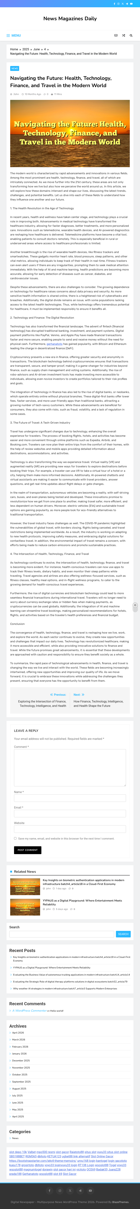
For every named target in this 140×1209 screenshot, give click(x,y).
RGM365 (31, 1156)
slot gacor (62, 1152)
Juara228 (114, 1169)
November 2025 (21, 1067)
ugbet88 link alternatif (76, 1156)
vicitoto (81, 1169)
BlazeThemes (120, 1202)
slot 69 (57, 1174)
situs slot (90, 1152)
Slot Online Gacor (102, 1156)
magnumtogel (33, 1169)
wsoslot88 (101, 1165)
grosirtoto (27, 1165)
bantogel (101, 1161)
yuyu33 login (69, 1165)
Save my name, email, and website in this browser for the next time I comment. (66, 838)
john (16, 94)
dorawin (47, 1169)
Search (14, 927)
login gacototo (117, 1161)
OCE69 (91, 1169)
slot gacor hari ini (64, 1169)
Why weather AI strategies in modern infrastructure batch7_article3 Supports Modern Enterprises (65, 988)
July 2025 (17, 1095)
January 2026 (19, 1053)
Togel (112, 1165)
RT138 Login (86, 1165)
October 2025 (19, 1074)
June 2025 (17, 1102)
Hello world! (56, 1011)
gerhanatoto (55, 344)
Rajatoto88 (77, 1152)
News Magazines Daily (70, 18)
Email (18, 807)
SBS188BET (17, 1156)
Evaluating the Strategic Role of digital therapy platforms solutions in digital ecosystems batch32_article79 (70, 981)
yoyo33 (121, 1165)
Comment (21, 747)
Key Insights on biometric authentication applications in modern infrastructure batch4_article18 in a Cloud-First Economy (83, 882)
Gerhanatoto (30, 1174)
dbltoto (41, 1156)
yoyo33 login (53, 1165)
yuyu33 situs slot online (112, 1152)
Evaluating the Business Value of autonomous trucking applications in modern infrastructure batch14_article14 (71, 974)
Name (19, 792)
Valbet (32, 1152)
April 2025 (18, 1116)
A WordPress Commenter (29, 1011)
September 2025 (21, 1081)
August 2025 (19, 1088)
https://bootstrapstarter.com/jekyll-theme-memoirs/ (43, 1161)
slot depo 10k (18, 1152)
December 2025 (21, 1060)
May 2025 (17, 1109)
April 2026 (18, 1032)
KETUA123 (54, 1156)
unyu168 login (86, 1161)
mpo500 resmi (45, 1152)
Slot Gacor (69, 1174)
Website (19, 823)
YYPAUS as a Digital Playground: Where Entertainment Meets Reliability (51, 967)
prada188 (15, 1174)
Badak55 (102, 1169)
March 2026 (18, 1039)
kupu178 (15, 1165)
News (14, 68)
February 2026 (20, 1046)
